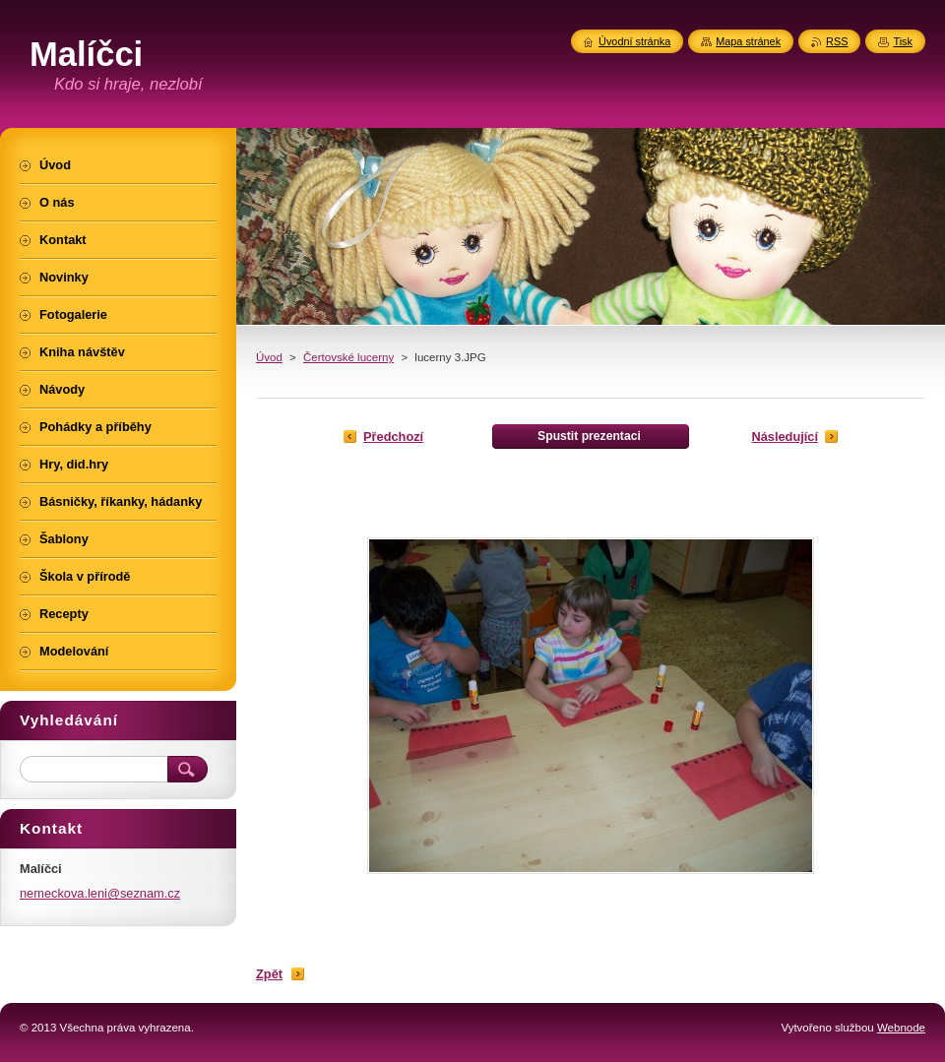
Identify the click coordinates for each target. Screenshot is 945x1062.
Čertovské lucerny (348, 357)
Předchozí (393, 436)
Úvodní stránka (634, 41)
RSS (837, 41)
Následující (784, 436)
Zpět (269, 974)
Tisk (903, 41)
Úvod (269, 357)
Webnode (901, 1027)
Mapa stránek (748, 41)
